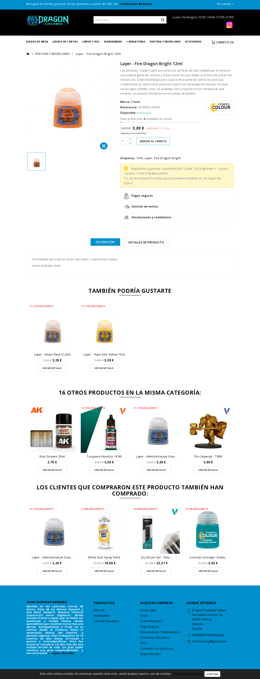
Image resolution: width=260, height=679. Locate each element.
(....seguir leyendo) (61, 653)
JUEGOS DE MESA (37, 41)
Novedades (102, 615)
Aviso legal (148, 610)
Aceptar (212, 674)
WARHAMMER (113, 41)
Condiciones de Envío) (136, 4)
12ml (139, 158)
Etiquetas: (127, 158)
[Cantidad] (124, 141)
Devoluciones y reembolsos (160, 632)
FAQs (143, 643)
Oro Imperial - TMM (208, 456)
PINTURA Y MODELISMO (165, 41)
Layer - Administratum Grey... (156, 456)
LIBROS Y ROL (91, 41)
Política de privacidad (187, 674)
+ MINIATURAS (135, 41)
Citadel (136, 102)
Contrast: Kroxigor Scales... (208, 557)
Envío (144, 615)
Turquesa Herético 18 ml (104, 456)
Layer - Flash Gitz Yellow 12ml (104, 354)
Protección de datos (154, 637)
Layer (148, 158)
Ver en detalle (52, 368)
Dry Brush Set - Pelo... (156, 557)
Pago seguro (149, 626)
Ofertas (99, 610)
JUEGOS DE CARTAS (65, 41)
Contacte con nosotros (157, 648)
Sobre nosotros (151, 621)
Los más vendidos (106, 621)
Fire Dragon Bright (167, 158)
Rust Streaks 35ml (52, 456)
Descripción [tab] (105, 242)
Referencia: (128, 107)
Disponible (128, 113)
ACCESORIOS (193, 41)
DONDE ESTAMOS (201, 603)
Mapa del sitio (150, 654)
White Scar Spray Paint (104, 557)
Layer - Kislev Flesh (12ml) (52, 354)
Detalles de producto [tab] (146, 242)
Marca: (125, 102)
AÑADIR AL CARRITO (153, 141)
